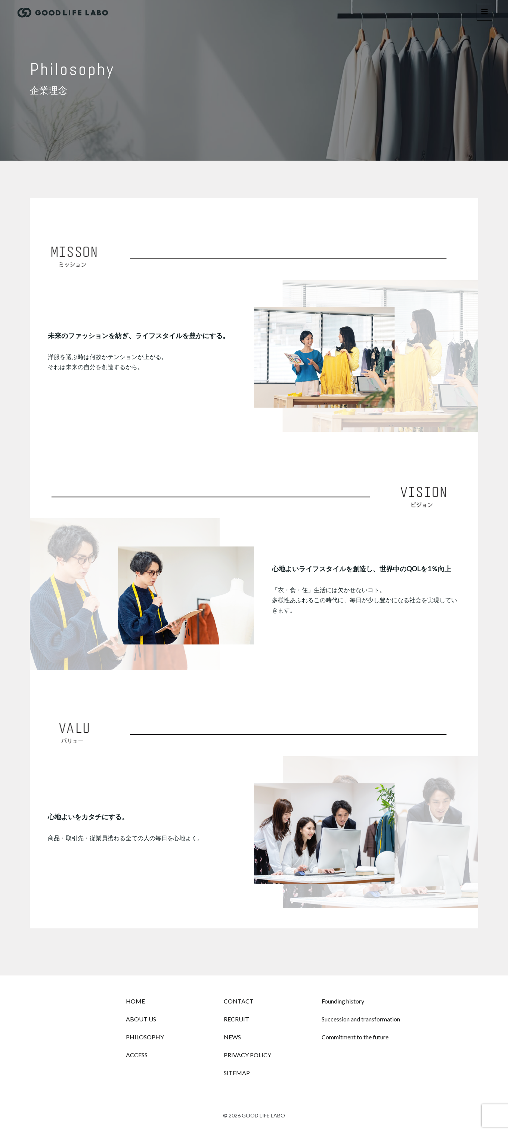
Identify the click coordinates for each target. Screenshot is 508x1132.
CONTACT (239, 1001)
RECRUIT (236, 1019)
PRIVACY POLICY (247, 1054)
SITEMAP (237, 1072)
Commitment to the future (355, 1036)
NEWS (232, 1036)
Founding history (343, 1001)
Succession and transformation (361, 1019)
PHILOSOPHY (145, 1036)
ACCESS (137, 1054)
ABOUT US (141, 1019)
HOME (135, 1001)
